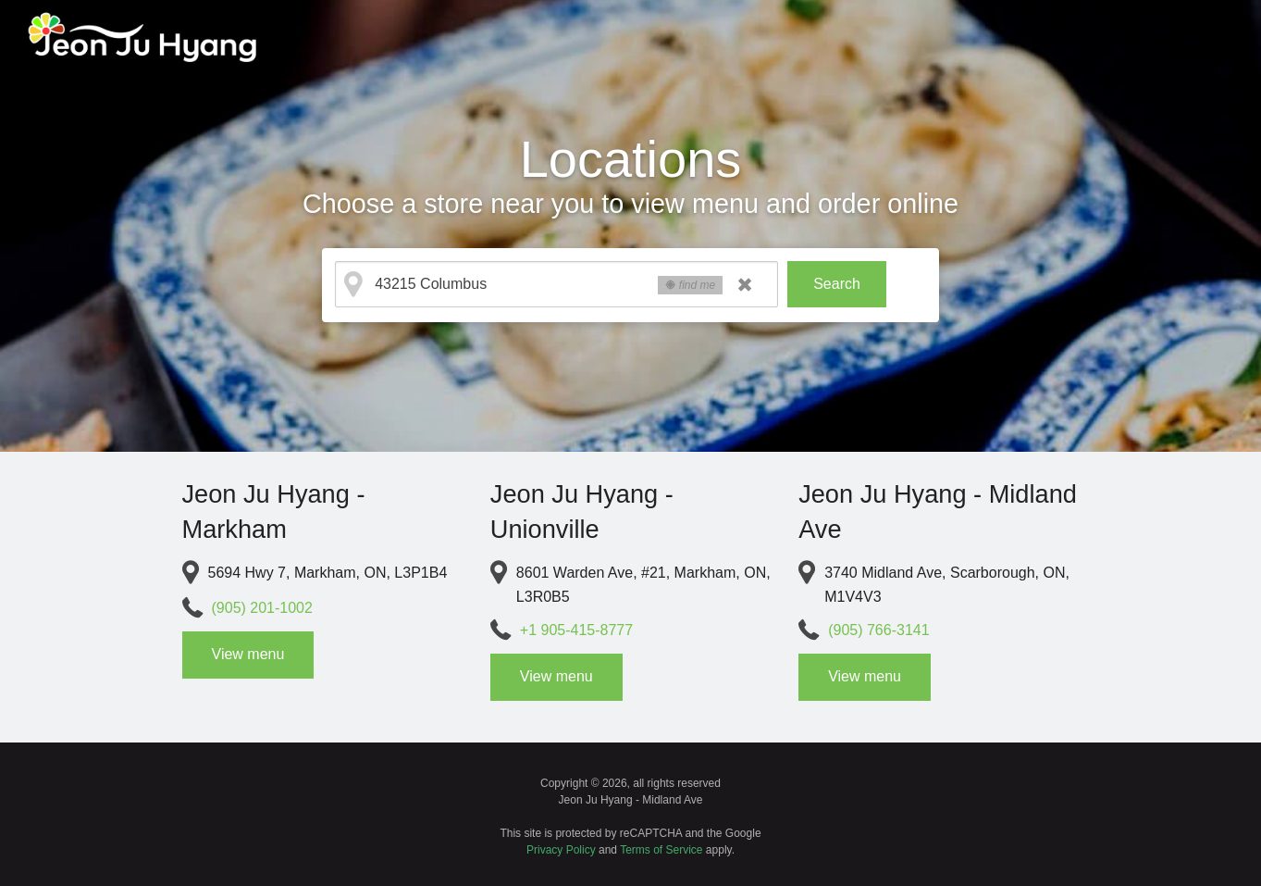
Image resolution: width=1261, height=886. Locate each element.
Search (836, 284)
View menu (248, 654)
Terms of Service (661, 849)
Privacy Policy (561, 849)
